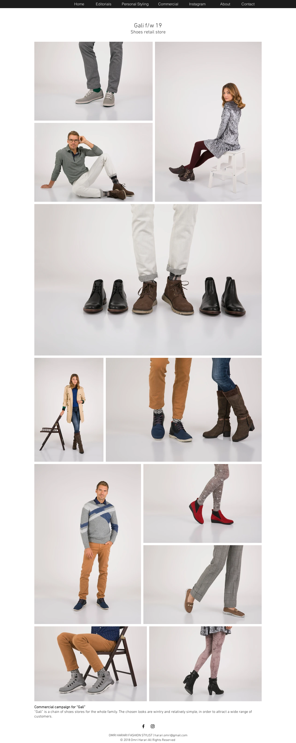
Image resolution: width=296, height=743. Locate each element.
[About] (225, 4)
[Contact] (248, 4)
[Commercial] (168, 4)
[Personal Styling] (135, 4)
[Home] (79, 4)
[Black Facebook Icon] (143, 726)
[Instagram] (197, 4)
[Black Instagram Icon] (152, 726)
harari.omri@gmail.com (170, 735)
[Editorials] (103, 4)
